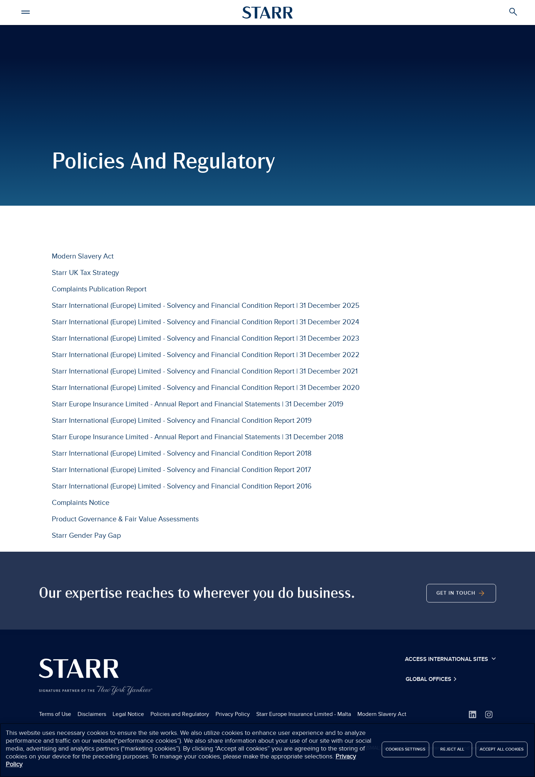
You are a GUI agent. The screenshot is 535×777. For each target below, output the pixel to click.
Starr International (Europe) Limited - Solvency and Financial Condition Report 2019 (182, 420)
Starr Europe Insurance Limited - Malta (303, 714)
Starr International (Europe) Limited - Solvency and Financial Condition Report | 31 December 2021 (205, 371)
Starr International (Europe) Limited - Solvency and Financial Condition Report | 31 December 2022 (206, 355)
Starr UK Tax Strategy (85, 273)
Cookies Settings (405, 753)
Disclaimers (92, 714)
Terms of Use (55, 714)
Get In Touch (461, 617)
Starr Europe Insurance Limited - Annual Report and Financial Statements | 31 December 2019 (197, 404)
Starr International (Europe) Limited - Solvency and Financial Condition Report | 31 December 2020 (206, 388)
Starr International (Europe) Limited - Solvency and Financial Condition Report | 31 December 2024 (205, 322)
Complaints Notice (80, 502)
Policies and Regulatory (179, 714)
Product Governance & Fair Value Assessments (125, 519)
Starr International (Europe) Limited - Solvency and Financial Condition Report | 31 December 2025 (206, 305)
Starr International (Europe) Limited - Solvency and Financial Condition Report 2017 (181, 470)
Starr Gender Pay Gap (86, 535)
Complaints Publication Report (99, 289)
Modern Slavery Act (83, 256)
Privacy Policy (233, 714)
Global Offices (429, 679)
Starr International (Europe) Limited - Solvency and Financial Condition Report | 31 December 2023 (205, 338)
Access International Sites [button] (450, 659)
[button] (25, 11)
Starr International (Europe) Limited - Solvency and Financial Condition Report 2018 (182, 453)
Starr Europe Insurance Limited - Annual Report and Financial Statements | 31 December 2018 (197, 437)
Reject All (452, 753)
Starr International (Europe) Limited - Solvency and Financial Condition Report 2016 (182, 486)
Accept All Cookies (502, 753)
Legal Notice (128, 714)
